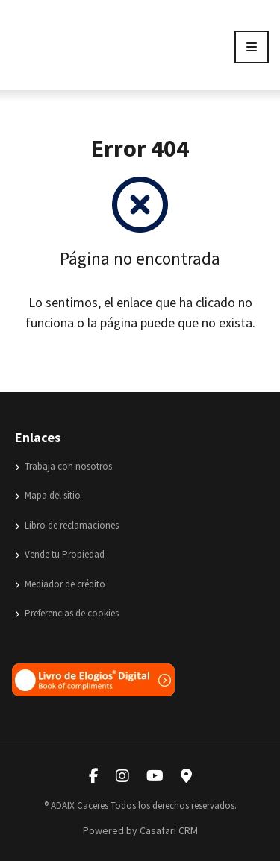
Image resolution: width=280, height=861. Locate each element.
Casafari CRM (169, 830)
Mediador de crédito (60, 584)
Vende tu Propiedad (60, 554)
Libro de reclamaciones (67, 525)
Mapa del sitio (48, 495)
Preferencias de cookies (67, 613)
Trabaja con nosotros (63, 466)
